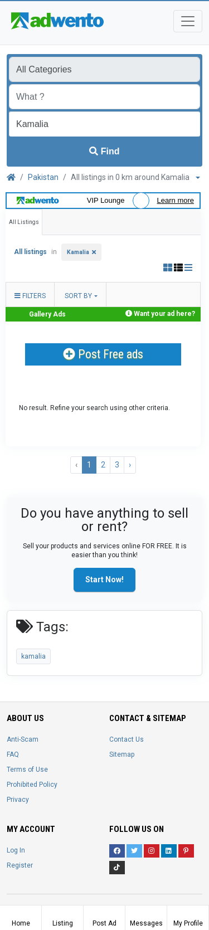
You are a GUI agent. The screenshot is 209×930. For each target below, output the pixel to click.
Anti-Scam (22, 739)
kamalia (33, 656)
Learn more (175, 200)
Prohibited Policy (32, 784)
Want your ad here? (164, 314)
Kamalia (78, 252)
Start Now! (104, 579)
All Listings (24, 222)
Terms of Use (27, 769)
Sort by (78, 296)
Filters (30, 296)
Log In (16, 850)
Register (20, 865)
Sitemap (121, 754)
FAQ (13, 754)
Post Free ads (103, 354)
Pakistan (43, 177)
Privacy (18, 800)
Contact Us (126, 739)
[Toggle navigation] (187, 21)
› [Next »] (130, 464)
